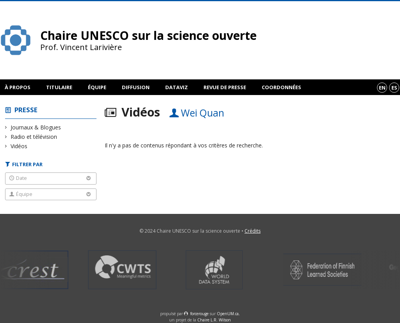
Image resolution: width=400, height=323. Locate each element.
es (394, 87)
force (199, 313)
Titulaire (59, 87)
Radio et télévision (34, 136)
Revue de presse (225, 87)
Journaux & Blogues (36, 127)
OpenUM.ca (228, 313)
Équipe (97, 87)
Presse (26, 109)
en (382, 87)
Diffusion (136, 87)
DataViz (176, 87)
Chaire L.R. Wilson (214, 320)
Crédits (253, 231)
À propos (17, 87)
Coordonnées (281, 87)
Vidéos (19, 146)
